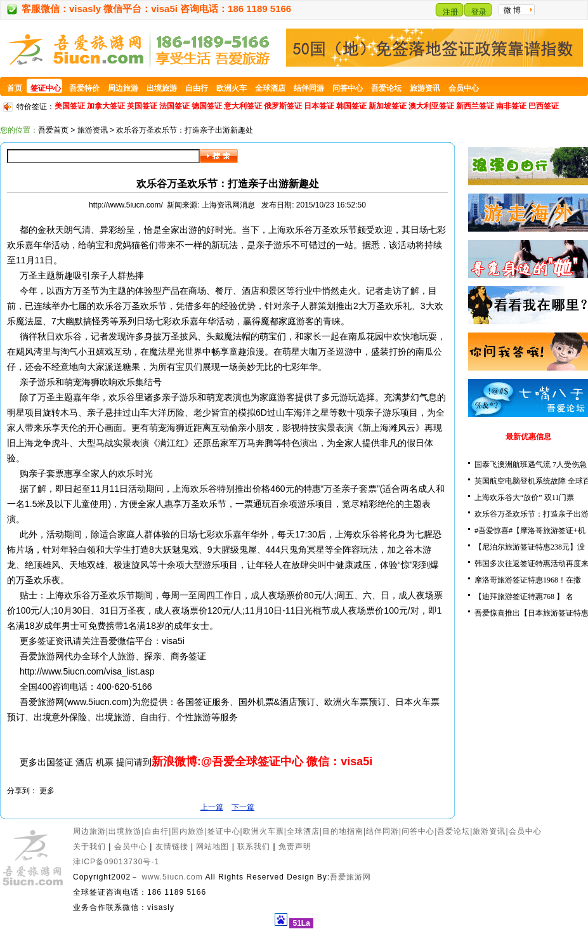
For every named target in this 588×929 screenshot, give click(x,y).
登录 (479, 12)
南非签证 (511, 106)
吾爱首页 (53, 130)
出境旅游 (124, 831)
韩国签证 (351, 106)
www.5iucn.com (171, 877)
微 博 (512, 10)
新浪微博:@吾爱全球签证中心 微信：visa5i (262, 761)
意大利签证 (243, 106)
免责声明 (294, 846)
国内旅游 (187, 831)
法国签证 (174, 106)
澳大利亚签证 (431, 106)
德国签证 (207, 106)
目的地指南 (342, 831)
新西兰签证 (475, 106)
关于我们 (89, 846)
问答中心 (418, 831)
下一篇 (243, 807)
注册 (450, 12)
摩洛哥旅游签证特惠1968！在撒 (527, 580)
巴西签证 (543, 106)
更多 (47, 790)
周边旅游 (89, 831)
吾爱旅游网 (350, 877)
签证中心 (223, 831)
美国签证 (70, 106)
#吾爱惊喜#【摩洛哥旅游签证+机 (529, 530)
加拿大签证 (106, 106)
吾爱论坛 (453, 831)
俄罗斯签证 (283, 106)
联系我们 (253, 846)
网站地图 (212, 846)
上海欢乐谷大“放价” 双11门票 (524, 497)
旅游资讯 (92, 130)
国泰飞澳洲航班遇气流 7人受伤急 (530, 464)
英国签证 (142, 106)
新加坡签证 (388, 106)
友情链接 (171, 846)
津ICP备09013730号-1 (116, 861)
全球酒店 (303, 831)
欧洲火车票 (263, 831)
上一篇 (211, 807)
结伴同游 (382, 831)
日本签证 (319, 106)
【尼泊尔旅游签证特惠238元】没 (529, 547)
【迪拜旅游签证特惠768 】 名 (523, 596)
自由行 (156, 831)
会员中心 (525, 831)
